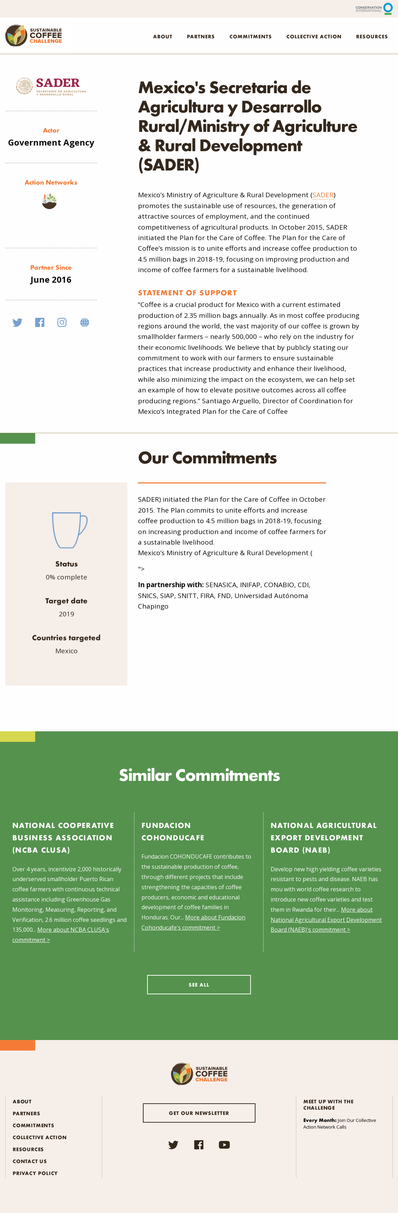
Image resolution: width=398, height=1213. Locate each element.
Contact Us (30, 1161)
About (162, 36)
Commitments (250, 36)
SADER (323, 194)
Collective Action (314, 36)
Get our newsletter (199, 1113)
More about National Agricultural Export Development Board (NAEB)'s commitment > (326, 920)
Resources (372, 36)
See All (199, 984)
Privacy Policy (35, 1173)
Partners (201, 36)
